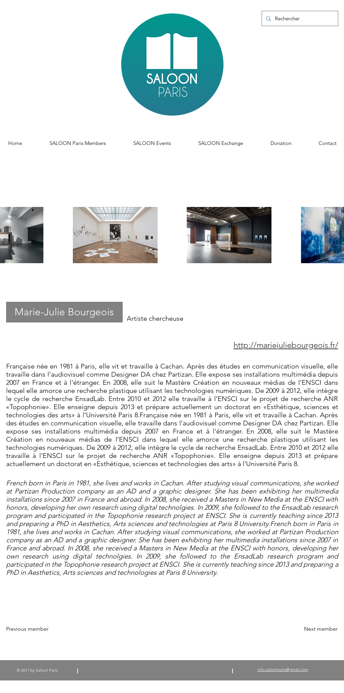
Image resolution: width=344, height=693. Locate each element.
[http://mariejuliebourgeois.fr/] (262, 345)
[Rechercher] (299, 18)
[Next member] (321, 629)
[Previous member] (32, 629)
